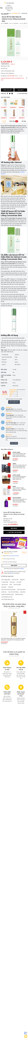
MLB (11, 584)
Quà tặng (3, 587)
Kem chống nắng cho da (7, 599)
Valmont (5, 14)
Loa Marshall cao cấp (6, 596)
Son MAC (19, 582)
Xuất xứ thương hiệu (6, 376)
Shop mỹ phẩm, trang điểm (10, 551)
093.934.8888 (8, 7)
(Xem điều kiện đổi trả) (14, 555)
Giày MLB (22, 592)
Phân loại (4, 379)
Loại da (3, 385)
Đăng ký (22, 568)
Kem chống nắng (5, 579)
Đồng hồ (22, 579)
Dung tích (4, 382)
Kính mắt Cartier (21, 589)
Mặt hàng (4, 369)
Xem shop (14, 565)
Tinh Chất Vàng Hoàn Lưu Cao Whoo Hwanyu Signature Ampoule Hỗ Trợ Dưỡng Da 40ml (13, 639)
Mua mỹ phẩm (17, 584)
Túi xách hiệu (4, 582)
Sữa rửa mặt (15, 579)
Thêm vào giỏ (7, 90)
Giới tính (3, 372)
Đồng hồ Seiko (19, 594)
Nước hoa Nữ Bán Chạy (7, 594)
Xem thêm (14, 443)
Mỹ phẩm (16, 23)
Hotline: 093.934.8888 (14, 532)
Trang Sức (10, 587)
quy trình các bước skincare (8, 589)
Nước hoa (3, 592)
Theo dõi (24, 552)
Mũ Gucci (12, 582)
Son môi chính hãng (13, 592)
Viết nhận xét (14, 402)
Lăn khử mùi (4, 584)
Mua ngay (21, 90)
